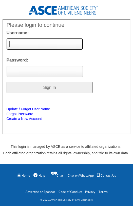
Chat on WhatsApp (81, 175)
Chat (59, 175)
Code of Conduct (70, 192)
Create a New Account (24, 119)
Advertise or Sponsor (40, 192)
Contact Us (106, 175)
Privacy (90, 192)
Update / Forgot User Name (28, 109)
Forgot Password (20, 114)
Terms (103, 192)
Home (23, 175)
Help (39, 175)
